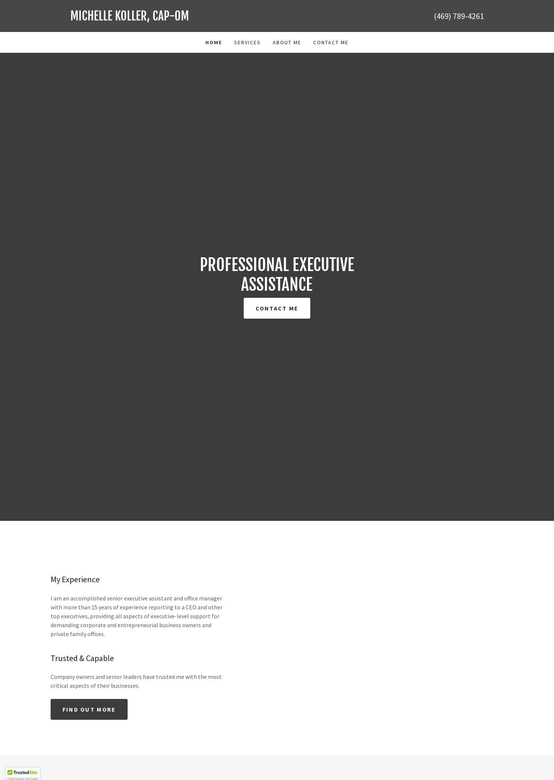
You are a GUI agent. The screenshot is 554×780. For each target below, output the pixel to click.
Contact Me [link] (331, 42)
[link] (173, 18)
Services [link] (247, 42)
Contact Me (277, 308)
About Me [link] (287, 42)
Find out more (89, 709)
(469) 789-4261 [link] (459, 16)
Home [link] (213, 42)
